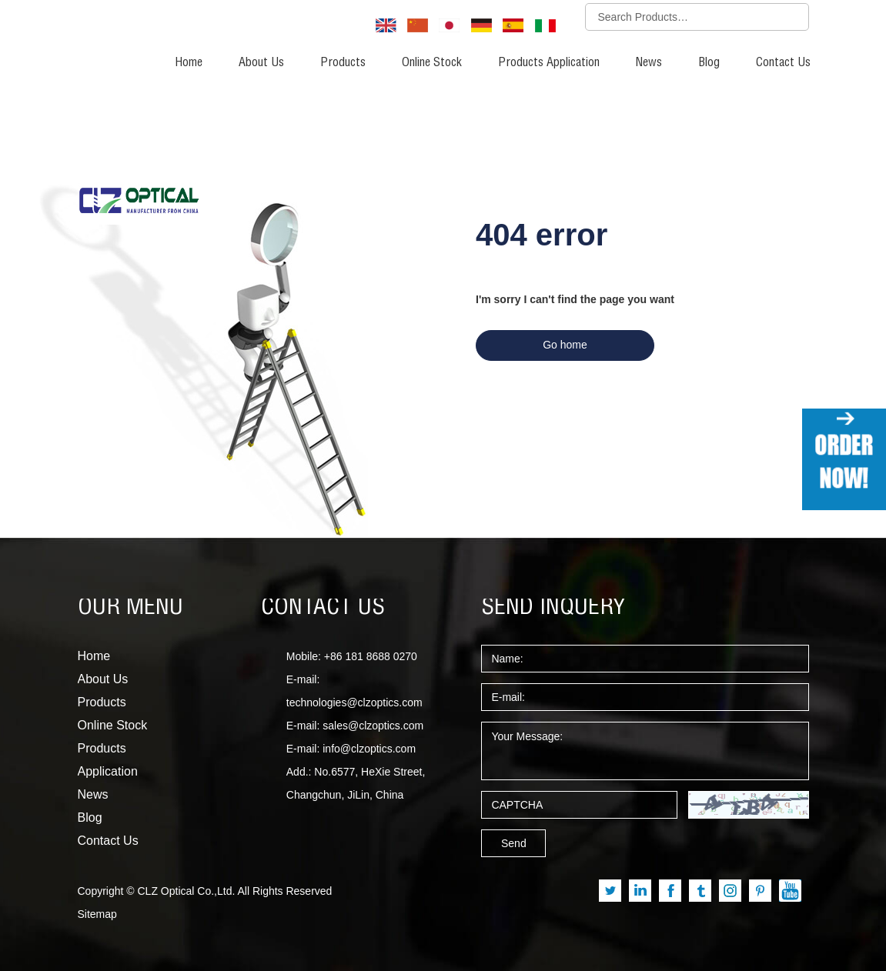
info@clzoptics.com (369, 748)
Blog (709, 64)
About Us (261, 64)
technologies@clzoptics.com (354, 702)
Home (188, 64)
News (649, 64)
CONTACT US (323, 608)
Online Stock (432, 64)
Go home (565, 345)
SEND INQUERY (553, 608)
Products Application (549, 64)
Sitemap (97, 914)
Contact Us (783, 64)
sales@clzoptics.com (373, 725)
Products (343, 64)
